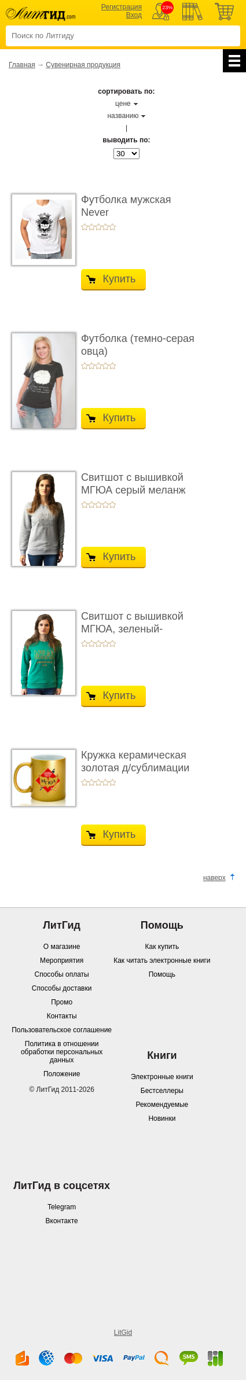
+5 (112, 226)
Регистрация (121, 7)
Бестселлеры (162, 1091)
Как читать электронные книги (161, 960)
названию (122, 116)
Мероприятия (61, 960)
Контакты (62, 1016)
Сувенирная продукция (83, 65)
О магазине (61, 947)
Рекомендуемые (161, 1105)
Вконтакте (62, 1221)
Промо (61, 1002)
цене (123, 104)
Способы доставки (62, 988)
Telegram (61, 1207)
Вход (134, 15)
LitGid (123, 1333)
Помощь (162, 974)
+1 (84, 226)
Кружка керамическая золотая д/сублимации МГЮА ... (135, 767)
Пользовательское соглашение (62, 1030)
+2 (91, 226)
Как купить (162, 947)
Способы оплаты (62, 974)
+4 (105, 226)
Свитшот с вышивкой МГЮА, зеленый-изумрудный (132, 628)
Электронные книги (162, 1077)
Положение (61, 1074)
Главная (22, 65)
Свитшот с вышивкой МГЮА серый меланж (133, 484)
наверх (214, 878)
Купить (119, 279)
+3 (98, 226)
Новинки (161, 1118)
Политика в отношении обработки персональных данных (61, 1052)
